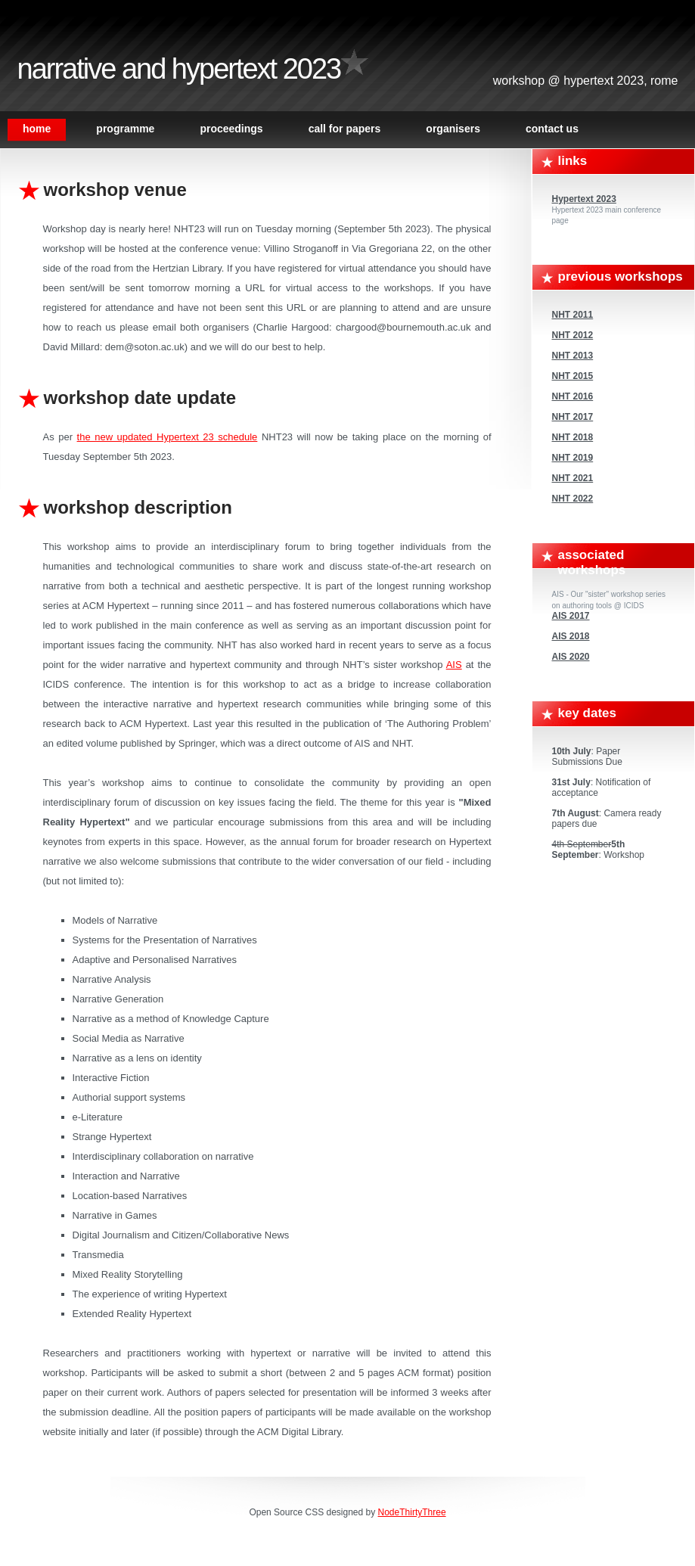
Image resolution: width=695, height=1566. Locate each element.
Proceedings (231, 129)
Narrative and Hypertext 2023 (179, 69)
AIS (454, 664)
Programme (125, 129)
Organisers (453, 129)
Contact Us (552, 129)
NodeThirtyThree (412, 1512)
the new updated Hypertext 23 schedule (167, 437)
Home (37, 129)
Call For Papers (345, 129)
